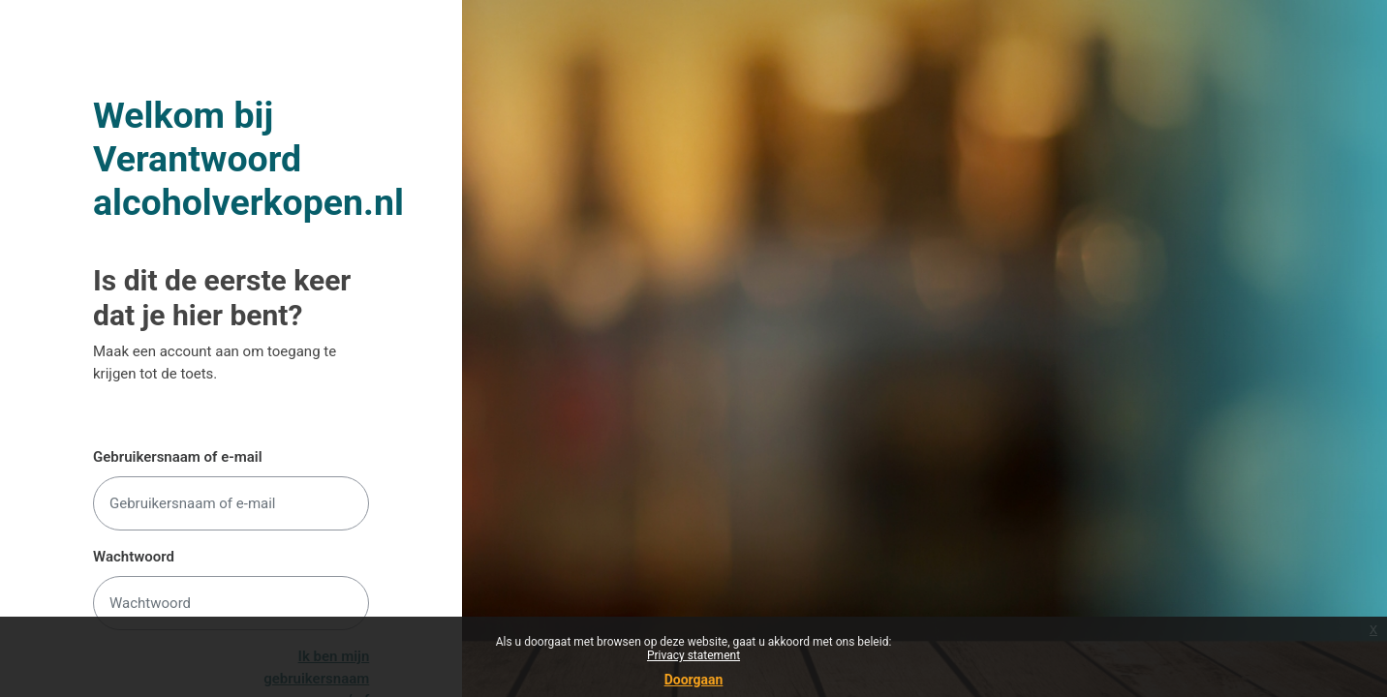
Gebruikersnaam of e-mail (177, 457)
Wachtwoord (133, 556)
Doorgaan (694, 679)
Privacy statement (693, 655)
